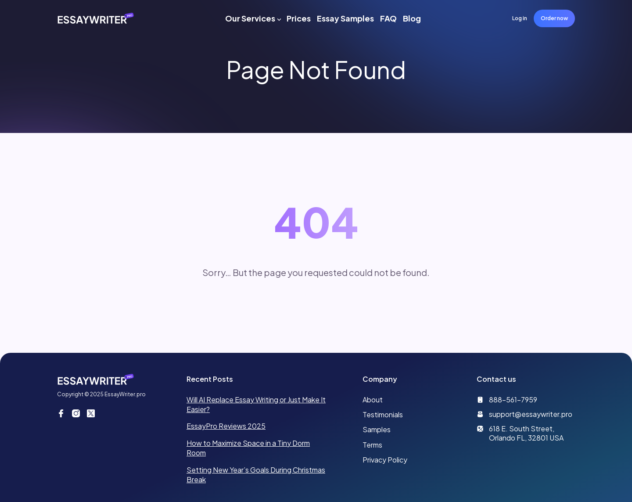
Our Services (250, 18)
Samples (377, 429)
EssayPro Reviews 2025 (226, 425)
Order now (554, 18)
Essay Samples (345, 18)
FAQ (388, 18)
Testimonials (383, 414)
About (373, 399)
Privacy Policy (385, 459)
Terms (372, 444)
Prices (299, 18)
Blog (412, 18)
